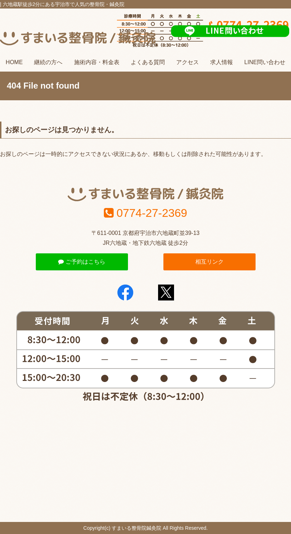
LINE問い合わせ (264, 62)
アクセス (187, 62)
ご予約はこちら (81, 262)
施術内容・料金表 (96, 62)
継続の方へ (48, 62)
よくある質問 (148, 62)
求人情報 (221, 62)
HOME (14, 62)
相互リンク (209, 262)
